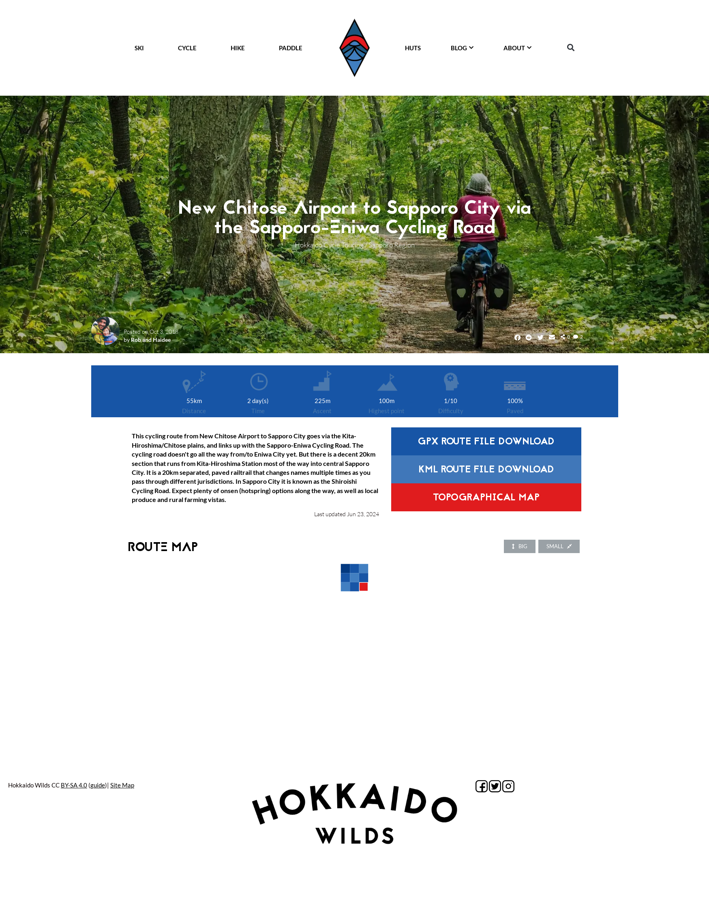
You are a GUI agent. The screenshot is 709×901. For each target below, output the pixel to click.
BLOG (462, 47)
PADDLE (290, 47)
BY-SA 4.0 (74, 785)
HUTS (413, 47)
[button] (571, 47)
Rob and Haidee (151, 339)
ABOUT (517, 47)
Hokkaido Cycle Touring (329, 244)
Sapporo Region (391, 244)
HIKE (238, 47)
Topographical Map (486, 498)
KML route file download (486, 470)
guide (97, 785)
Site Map (122, 785)
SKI (139, 47)
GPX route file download (486, 442)
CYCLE (187, 47)
